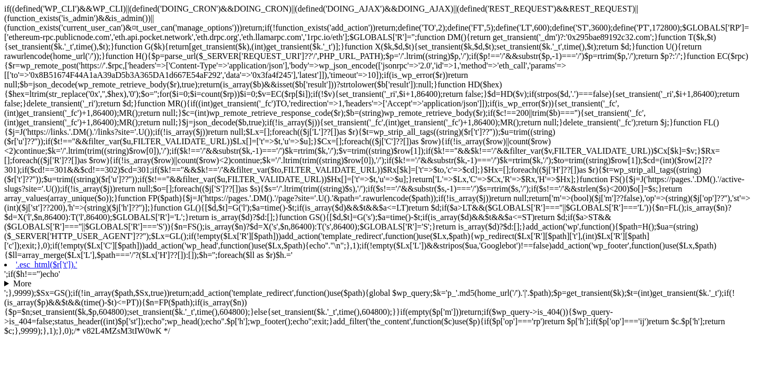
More (22, 283)
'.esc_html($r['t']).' (46, 264)
